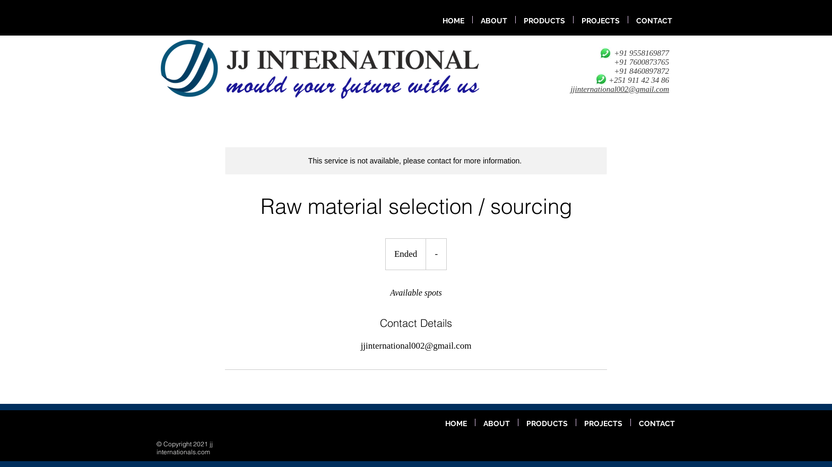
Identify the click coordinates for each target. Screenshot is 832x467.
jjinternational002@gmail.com (619, 89)
